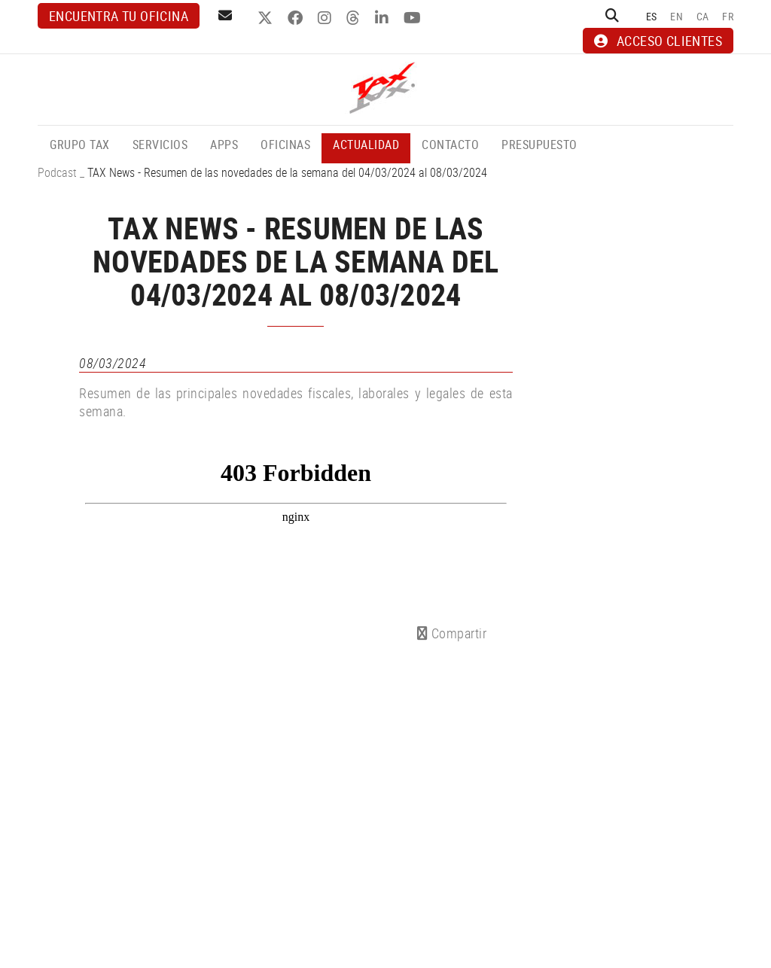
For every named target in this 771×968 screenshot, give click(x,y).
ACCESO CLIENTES (658, 41)
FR (727, 16)
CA (702, 16)
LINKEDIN (383, 18)
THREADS (355, 18)
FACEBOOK (297, 18)
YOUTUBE (414, 18)
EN (676, 16)
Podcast (57, 172)
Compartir (452, 633)
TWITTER (267, 18)
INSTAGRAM (326, 18)
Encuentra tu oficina (118, 16)
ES (651, 16)
